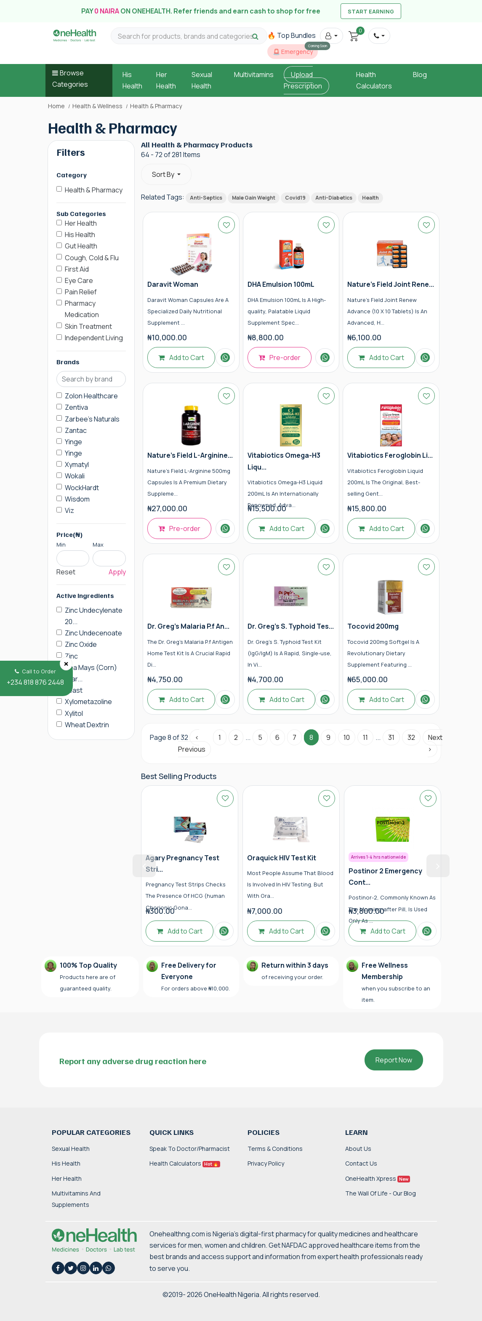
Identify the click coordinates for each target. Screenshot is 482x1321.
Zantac (76, 430)
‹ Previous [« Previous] (191, 743)
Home (56, 106)
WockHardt (82, 487)
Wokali (75, 475)
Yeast (74, 690)
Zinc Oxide (81, 644)
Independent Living (94, 337)
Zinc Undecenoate (93, 633)
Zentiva (76, 407)
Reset (65, 571)
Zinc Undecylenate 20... (93, 616)
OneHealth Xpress (377, 1178)
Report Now (393, 1060)
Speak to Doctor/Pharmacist (189, 1149)
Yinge (73, 441)
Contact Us (361, 1163)
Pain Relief (81, 291)
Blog (420, 74)
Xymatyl (77, 464)
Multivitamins (254, 74)
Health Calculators (184, 1163)
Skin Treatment (88, 326)
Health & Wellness (97, 106)
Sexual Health (71, 1149)
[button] (331, 36)
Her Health (81, 223)
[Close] (66, 663)
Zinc (71, 656)
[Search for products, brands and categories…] (189, 36)
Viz (69, 510)
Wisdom (77, 499)
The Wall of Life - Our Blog (380, 1193)
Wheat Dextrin (87, 724)
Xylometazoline (88, 701)
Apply (117, 571)
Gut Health (81, 246)
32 (411, 737)
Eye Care (79, 280)
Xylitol (74, 713)
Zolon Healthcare (91, 395)
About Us (358, 1149)
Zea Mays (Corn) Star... (91, 673)
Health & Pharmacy (93, 190)
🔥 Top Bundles (291, 35)
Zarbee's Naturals (92, 419)
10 (347, 737)
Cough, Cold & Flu (92, 257)
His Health (80, 234)
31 (391, 737)
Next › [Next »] (435, 743)
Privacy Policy (266, 1163)
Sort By (164, 174)
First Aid (77, 269)
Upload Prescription (303, 80)
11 (365, 737)
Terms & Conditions (275, 1149)
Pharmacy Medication (82, 309)
